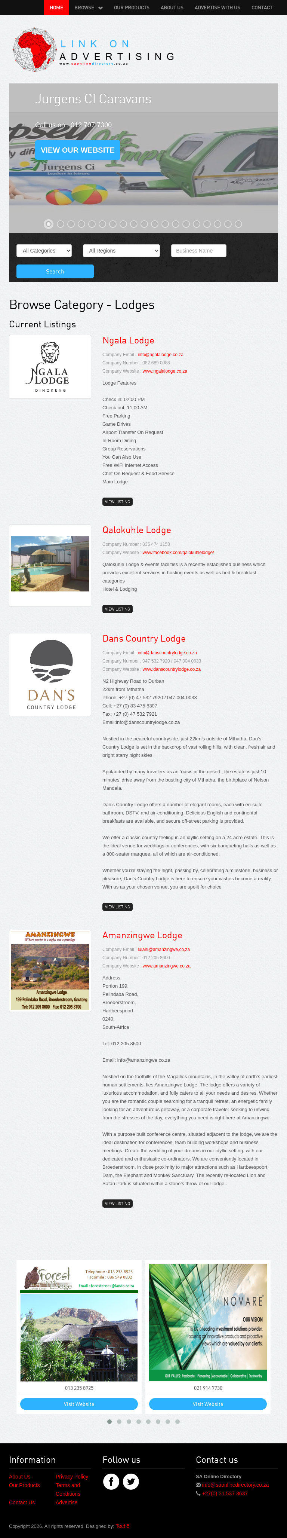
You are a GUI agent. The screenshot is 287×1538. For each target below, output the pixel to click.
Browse (88, 7)
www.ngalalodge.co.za (165, 371)
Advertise (66, 1502)
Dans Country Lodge (144, 638)
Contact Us (22, 1502)
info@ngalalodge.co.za (160, 354)
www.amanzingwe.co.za (167, 966)
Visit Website (79, 1404)
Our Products (131, 7)
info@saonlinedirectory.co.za (235, 1485)
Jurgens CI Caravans (93, 98)
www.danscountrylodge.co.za (172, 669)
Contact (261, 7)
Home (56, 7)
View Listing (117, 501)
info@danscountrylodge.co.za (167, 652)
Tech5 (122, 1526)
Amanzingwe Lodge (142, 935)
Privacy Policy (72, 1477)
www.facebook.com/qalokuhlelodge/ (178, 552)
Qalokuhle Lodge (136, 529)
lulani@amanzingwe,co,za (164, 949)
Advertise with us (217, 7)
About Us (172, 7)
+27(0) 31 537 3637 (225, 1493)
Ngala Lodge (128, 340)
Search (55, 271)
